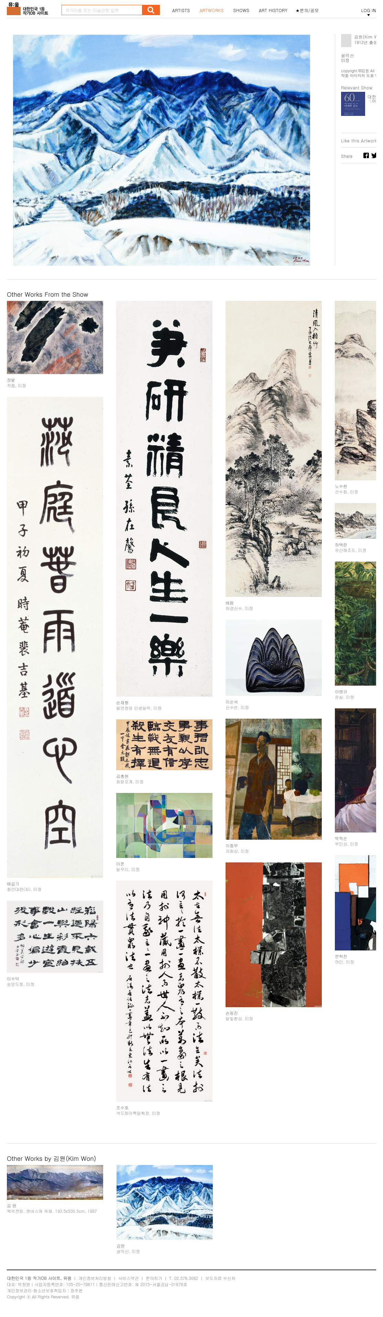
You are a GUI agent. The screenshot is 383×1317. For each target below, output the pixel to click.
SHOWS (241, 10)
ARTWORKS (212, 10)
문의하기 (154, 1278)
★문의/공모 (307, 10)
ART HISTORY (273, 10)
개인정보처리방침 (94, 1278)
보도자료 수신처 (220, 1278)
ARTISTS (181, 10)
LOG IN (368, 10)
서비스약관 (128, 1278)
